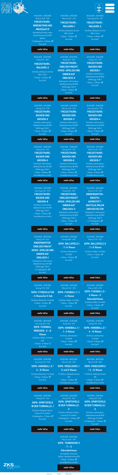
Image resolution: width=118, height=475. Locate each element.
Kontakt (59, 474)
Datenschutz (68, 474)
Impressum (49, 474)
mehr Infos (42, 49)
